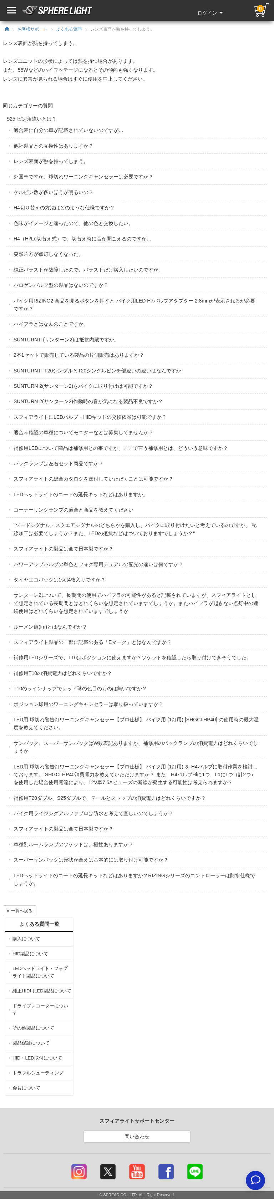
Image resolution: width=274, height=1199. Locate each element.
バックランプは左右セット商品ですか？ (58, 463)
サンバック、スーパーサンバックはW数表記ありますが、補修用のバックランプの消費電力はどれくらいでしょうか (136, 747)
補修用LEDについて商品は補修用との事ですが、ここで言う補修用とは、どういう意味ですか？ (121, 448)
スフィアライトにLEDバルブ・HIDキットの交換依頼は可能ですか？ (90, 417)
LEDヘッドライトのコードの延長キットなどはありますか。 (81, 494)
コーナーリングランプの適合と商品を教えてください (73, 510)
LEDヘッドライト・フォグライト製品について (40, 972)
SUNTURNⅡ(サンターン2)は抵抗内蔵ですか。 (66, 339)
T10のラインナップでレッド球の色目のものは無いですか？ (80, 688)
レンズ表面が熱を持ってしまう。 (51, 161)
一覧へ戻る (19, 910)
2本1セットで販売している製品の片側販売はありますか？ (79, 355)
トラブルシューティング (38, 1073)
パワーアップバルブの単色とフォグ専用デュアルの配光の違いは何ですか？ (98, 564)
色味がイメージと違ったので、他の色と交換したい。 (73, 223)
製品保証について (31, 1043)
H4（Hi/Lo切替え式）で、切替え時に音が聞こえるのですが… (83, 239)
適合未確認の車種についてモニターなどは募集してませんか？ (83, 432)
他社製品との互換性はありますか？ (53, 146)
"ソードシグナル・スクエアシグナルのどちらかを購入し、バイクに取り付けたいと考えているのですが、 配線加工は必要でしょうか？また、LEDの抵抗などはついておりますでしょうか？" (135, 529)
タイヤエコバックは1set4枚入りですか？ (60, 580)
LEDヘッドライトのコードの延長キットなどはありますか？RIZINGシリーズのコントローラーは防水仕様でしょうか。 (134, 879)
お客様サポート (32, 29)
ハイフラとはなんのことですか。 (51, 324)
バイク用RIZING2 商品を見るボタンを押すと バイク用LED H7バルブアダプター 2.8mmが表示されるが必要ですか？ (134, 304)
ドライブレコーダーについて (40, 1009)
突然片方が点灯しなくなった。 (48, 254)
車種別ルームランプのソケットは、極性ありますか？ (73, 844)
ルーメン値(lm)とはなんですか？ (50, 627)
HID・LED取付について (37, 1058)
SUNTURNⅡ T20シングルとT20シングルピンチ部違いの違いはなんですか (97, 371)
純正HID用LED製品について (41, 991)
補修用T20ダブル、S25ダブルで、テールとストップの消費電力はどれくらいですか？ (110, 798)
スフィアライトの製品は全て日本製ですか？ (63, 549)
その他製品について (33, 1028)
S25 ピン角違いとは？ (31, 119)
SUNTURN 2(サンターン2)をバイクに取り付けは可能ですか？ (83, 386)
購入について (26, 938)
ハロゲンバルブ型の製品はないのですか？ (61, 285)
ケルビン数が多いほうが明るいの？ (53, 192)
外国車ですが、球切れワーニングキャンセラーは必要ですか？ (83, 176)
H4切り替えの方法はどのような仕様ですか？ (64, 207)
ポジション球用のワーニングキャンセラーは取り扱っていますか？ (88, 704)
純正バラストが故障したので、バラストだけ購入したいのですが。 (88, 270)
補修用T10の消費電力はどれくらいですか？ (63, 673)
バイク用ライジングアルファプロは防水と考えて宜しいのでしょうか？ (93, 813)
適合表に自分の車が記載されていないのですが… (68, 130)
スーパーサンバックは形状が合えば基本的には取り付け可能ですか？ (91, 860)
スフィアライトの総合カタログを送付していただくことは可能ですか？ (93, 479)
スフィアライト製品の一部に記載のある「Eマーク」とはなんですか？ (93, 642)
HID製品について (30, 953)
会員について (26, 1088)
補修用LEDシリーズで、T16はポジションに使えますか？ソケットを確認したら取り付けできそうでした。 (133, 657)
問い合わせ (137, 1136)
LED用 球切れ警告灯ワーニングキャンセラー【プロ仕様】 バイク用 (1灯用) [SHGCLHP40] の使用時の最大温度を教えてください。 (136, 723)
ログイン (210, 13)
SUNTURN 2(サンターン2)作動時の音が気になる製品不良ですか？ (88, 401)
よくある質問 (69, 29)
